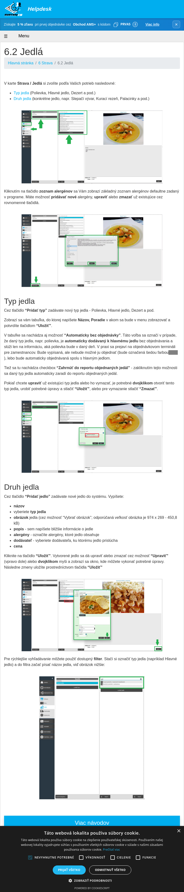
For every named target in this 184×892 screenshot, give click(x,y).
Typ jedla (21, 93)
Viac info (152, 24)
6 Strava (45, 63)
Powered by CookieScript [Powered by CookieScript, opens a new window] (92, 888)
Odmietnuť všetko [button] (110, 870)
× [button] (178, 831)
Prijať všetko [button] (69, 870)
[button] (92, 880)
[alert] (92, 859)
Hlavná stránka (21, 63)
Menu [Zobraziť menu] (19, 36)
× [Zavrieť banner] (176, 24)
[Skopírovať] (115, 24)
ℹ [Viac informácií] (135, 24)
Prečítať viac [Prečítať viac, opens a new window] (111, 850)
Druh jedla (22, 99)
